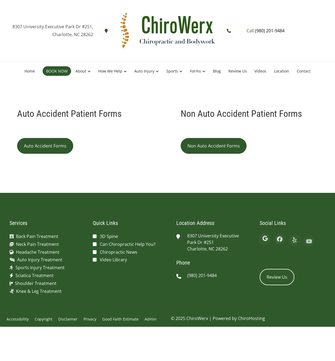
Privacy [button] (90, 319)
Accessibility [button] (18, 319)
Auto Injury (144, 71)
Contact (304, 71)
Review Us (237, 71)
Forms (195, 71)
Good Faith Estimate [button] (120, 319)
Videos (260, 71)
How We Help (110, 71)
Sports (172, 71)
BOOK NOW (57, 71)
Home (29, 71)
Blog (217, 71)
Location (281, 71)
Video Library (113, 260)
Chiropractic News (118, 252)
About (80, 71)
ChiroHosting (251, 318)
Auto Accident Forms (45, 146)
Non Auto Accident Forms (213, 146)
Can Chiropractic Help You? (127, 244)
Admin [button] (151, 319)
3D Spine (109, 236)
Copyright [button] (43, 319)
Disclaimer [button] (68, 319)
